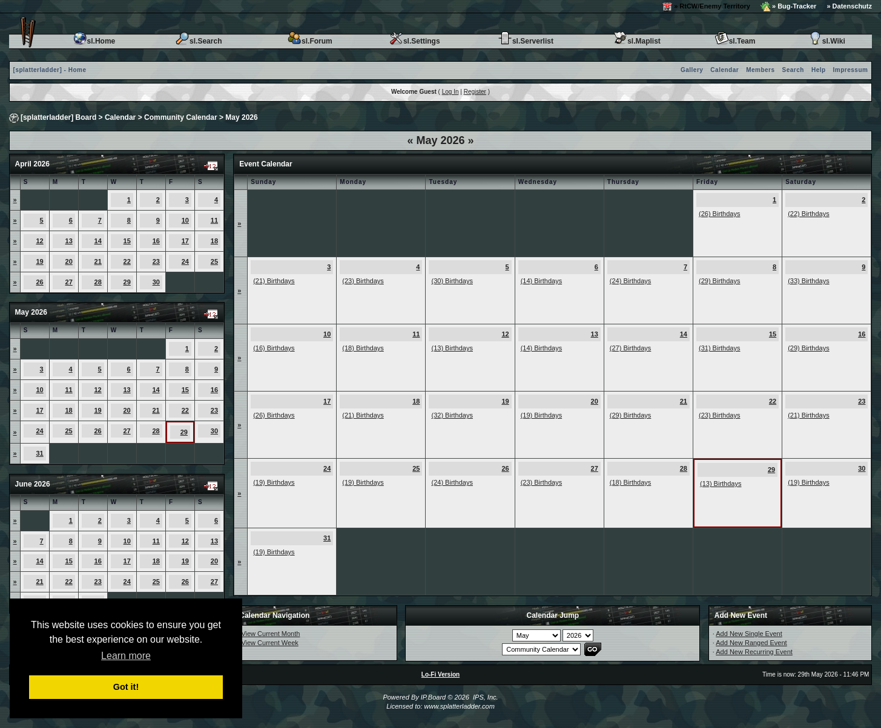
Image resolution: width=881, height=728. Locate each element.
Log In (450, 91)
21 (98, 261)
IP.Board (433, 697)
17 (185, 240)
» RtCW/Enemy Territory (706, 6)
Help (818, 70)
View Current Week (269, 642)
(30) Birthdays (451, 280)
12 (39, 240)
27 (69, 282)
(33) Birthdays (808, 280)
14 (98, 240)
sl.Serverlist (525, 41)
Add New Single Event (749, 633)
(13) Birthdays (451, 348)
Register (475, 91)
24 (185, 261)
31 (39, 453)
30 (156, 282)
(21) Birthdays (273, 280)
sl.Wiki (826, 41)
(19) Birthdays (541, 415)
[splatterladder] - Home (50, 70)
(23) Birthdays (362, 280)
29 (127, 282)
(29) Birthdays (719, 280)
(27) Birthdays (630, 348)
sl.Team (735, 41)
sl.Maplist (637, 41)
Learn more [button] (126, 656)
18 (214, 240)
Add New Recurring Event (754, 651)
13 (69, 240)
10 (185, 220)
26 (39, 282)
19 (39, 261)
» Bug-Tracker (788, 6)
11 (214, 220)
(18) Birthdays (362, 348)
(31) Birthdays (719, 348)
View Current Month (270, 633)
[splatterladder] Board (58, 117)
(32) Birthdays (451, 415)
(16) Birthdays (273, 348)
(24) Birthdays (630, 280)
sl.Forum (309, 41)
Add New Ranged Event (751, 642)
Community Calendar (180, 117)
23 (156, 261)
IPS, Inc (485, 697)
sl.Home (94, 41)
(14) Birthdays (541, 280)
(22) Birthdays (808, 213)
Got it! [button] (126, 687)
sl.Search (198, 41)
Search (793, 70)
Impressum (850, 70)
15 (127, 240)
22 (127, 261)
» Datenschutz (849, 6)
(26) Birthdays (719, 213)
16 (156, 240)
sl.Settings (414, 41)
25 (214, 261)
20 (69, 261)
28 (98, 282)
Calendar (724, 70)
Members (760, 70)
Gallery (692, 70)
